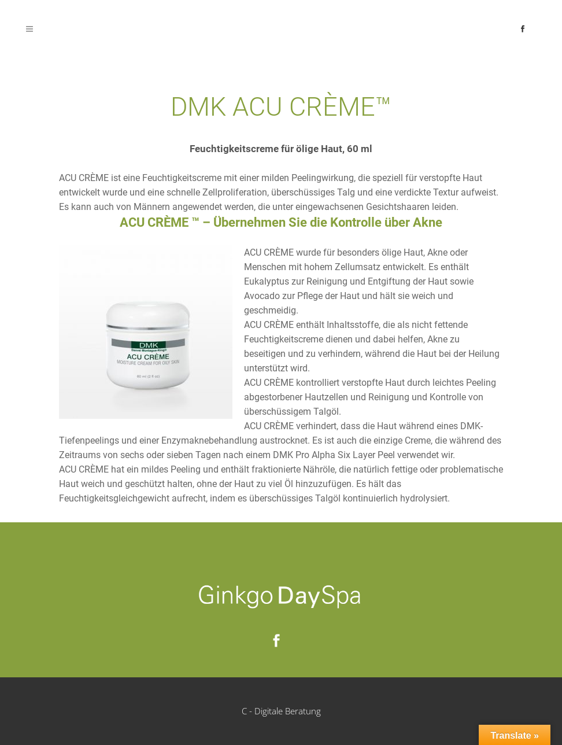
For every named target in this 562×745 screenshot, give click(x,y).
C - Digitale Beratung (281, 711)
